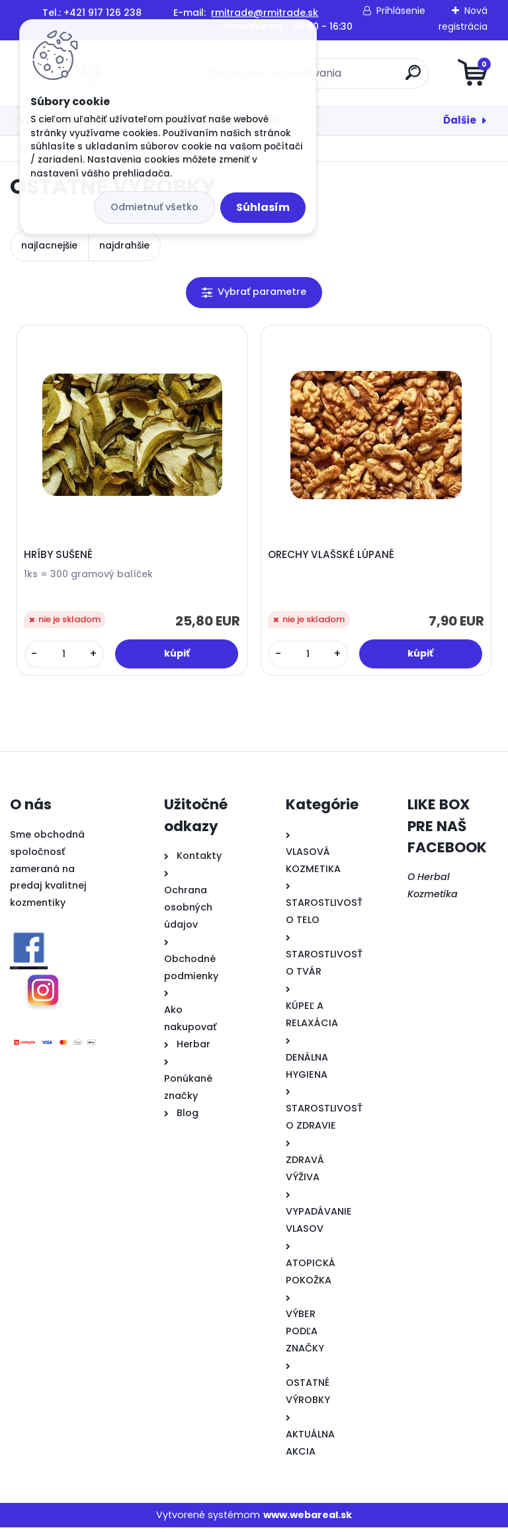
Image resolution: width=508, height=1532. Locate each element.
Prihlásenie (400, 10)
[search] (413, 78)
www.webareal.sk (307, 1518)
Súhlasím (263, 207)
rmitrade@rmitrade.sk (264, 12)
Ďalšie (459, 120)
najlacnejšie (49, 245)
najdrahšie (124, 245)
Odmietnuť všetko (154, 207)
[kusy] (65, 656)
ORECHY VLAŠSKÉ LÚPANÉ (333, 556)
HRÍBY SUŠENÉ (60, 556)
